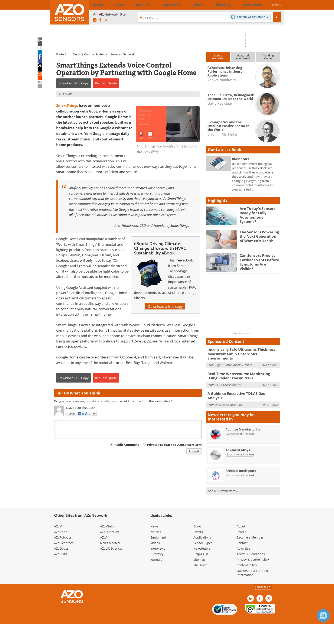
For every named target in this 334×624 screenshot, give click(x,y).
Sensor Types (202, 534)
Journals (156, 551)
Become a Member (250, 528)
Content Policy (247, 556)
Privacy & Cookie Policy (253, 551)
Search (241, 523)
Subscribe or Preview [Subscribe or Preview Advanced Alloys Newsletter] (239, 445)
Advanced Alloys (238, 441)
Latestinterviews (218, 56)
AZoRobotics (63, 528)
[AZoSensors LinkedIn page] (94, 20)
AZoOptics (61, 539)
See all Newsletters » (223, 482)
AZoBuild (60, 545)
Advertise (243, 539)
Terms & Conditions (251, 545)
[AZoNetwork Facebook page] (100, 20)
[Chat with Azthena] (323, 615)
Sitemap (199, 551)
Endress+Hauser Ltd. (229, 393)
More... (273, 5)
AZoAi (104, 528)
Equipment (158, 528)
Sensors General (122, 54)
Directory (156, 545)
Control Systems (95, 54)
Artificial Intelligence (241, 462)
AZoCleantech (64, 534)
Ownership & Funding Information (252, 564)
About (241, 517)
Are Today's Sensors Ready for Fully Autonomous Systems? (258, 212)
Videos (155, 534)
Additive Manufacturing (243, 420)
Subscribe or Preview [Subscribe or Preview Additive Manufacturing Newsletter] (239, 425)
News (77, 54)
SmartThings (67, 105)
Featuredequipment (243, 56)
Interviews (157, 539)
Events (198, 523)
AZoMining (107, 517)
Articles (155, 523)
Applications (202, 528)
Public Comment (126, 445)
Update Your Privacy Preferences (86, 619)
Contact (242, 534)
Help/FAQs (200, 545)
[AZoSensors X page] (106, 20)
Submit (194, 451)
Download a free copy (165, 306)
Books (197, 517)
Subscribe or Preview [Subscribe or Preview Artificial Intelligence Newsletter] (239, 466)
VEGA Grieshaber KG (228, 378)
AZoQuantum (109, 523)
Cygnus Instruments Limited (233, 360)
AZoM (58, 517)
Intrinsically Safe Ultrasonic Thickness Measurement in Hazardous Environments (241, 351)
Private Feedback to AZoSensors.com (174, 445)
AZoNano (60, 523)
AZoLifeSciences (111, 539)
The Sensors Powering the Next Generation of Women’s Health (258, 236)
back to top (263, 577)
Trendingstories (268, 56)
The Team (200, 556)
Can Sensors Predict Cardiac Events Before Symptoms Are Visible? (258, 259)
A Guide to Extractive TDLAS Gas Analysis (240, 387)
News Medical (110, 534)
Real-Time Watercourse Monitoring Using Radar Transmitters (240, 370)
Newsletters (201, 539)
